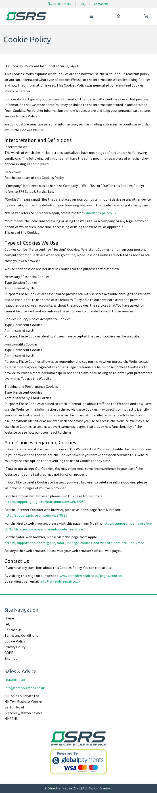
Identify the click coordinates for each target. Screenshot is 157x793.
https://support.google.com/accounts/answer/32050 (44, 501)
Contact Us (101, 4)
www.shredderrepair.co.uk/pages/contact (91, 575)
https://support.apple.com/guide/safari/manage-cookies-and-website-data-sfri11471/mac (74, 543)
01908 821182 (59, 4)
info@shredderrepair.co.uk (60, 581)
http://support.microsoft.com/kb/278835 (35, 515)
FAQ (82, 4)
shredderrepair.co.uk (100, 213)
